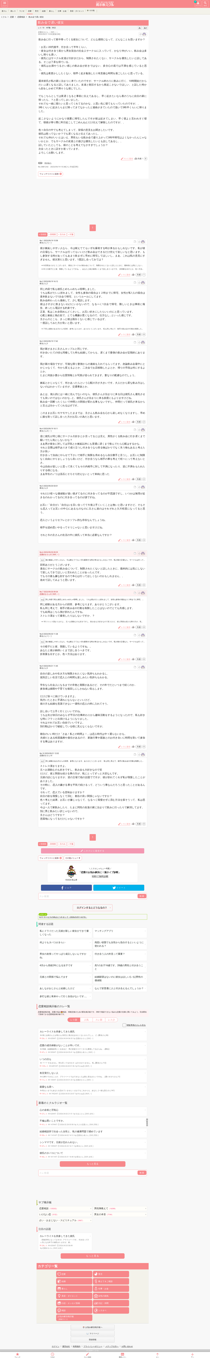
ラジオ (21, 10)
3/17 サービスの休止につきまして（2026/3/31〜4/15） (63, 917)
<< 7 (43, 329)
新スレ (4, 10)
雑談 (64, 1310)
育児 (36, 10)
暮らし (51, 10)
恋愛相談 (48, 1208)
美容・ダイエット (77, 10)
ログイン (55, 1346)
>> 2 (42, 599)
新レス (13, 10)
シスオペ (102, 1310)
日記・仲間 (103, 1303)
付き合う (47, 163)
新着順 (53, 234)
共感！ (142, 158)
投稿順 (43, 234)
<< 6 (43, 265)
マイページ (198, 3)
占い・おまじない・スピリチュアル (61, 1220)
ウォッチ (17, 1357)
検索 (205, 3)
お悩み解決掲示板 (65, 1317)
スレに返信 (87, 1357)
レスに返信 (125, 275)
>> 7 (42, 761)
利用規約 (76, 1346)
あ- (140, 28)
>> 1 (42, 560)
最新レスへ (122, 1357)
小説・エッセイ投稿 (71, 1303)
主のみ (62, 234)
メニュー (4, 3)
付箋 (71, 234)
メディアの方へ (112, 1346)
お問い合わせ (127, 1346)
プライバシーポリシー (92, 1346)
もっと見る (92, 1163)
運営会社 (66, 1346)
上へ (157, 1357)
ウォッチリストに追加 (49, 174)
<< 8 (43, 269)
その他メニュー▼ (72, 858)
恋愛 (30, 10)
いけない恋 (48, 1214)
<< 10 (43, 622)
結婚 (44, 10)
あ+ (145, 28)
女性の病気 (103, 1296)
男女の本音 (103, 1214)
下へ (192, 1357)
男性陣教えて (105, 1208)
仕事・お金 (62, 10)
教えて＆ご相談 (105, 1281)
